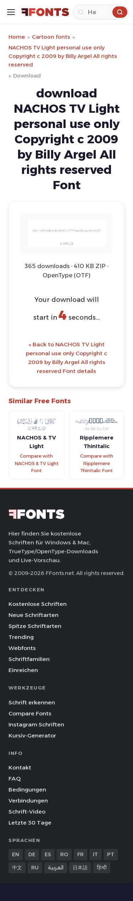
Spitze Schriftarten (35, 626)
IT (95, 854)
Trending (21, 637)
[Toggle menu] (11, 12)
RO (64, 854)
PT (110, 854)
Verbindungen (28, 800)
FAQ (15, 778)
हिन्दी (102, 867)
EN (15, 854)
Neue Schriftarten (34, 615)
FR (80, 854)
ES (48, 854)
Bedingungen (27, 789)
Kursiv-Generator (32, 735)
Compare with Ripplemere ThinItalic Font (96, 463)
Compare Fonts (30, 713)
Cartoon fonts (51, 36)
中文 (17, 867)
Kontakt (20, 767)
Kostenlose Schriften (38, 604)
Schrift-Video (27, 811)
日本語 (80, 867)
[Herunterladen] (101, 12)
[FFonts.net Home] (45, 12)
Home (17, 36)
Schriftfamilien (29, 659)
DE (31, 854)
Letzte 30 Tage (30, 822)
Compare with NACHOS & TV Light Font (37, 463)
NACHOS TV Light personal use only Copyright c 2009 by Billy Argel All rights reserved (63, 56)
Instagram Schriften (36, 724)
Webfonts (22, 648)
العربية (55, 867)
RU (35, 867)
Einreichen (23, 670)
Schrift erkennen (32, 702)
